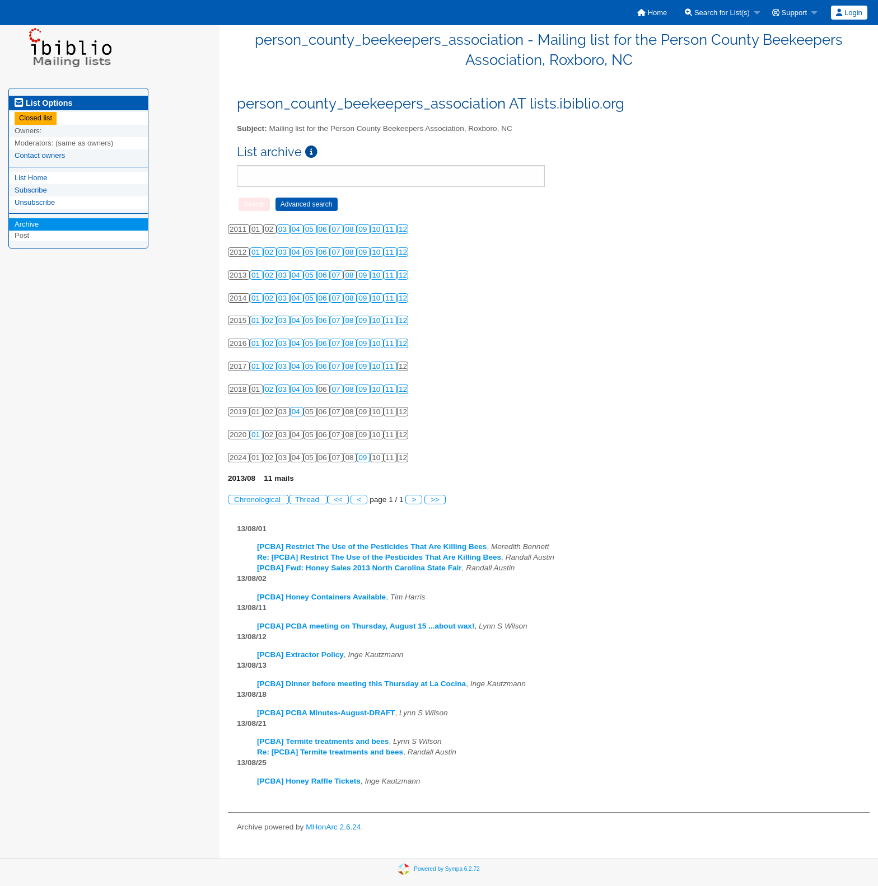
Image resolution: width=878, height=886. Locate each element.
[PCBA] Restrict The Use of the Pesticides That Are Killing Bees (372, 546)
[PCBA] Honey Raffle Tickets (309, 781)
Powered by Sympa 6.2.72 (446, 869)
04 (297, 229)
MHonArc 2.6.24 (333, 827)
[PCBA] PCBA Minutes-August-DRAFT (326, 713)
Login (849, 12)
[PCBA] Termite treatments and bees (323, 741)
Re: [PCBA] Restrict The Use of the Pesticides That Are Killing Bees (379, 557)
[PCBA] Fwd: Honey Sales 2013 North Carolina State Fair (359, 568)
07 (336, 229)
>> (435, 499)
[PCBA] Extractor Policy (300, 654)
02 (270, 252)
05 (310, 229)
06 (324, 229)
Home (652, 12)
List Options (43, 103)
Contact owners (40, 155)
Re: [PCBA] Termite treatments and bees (330, 752)
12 (403, 229)
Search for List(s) (717, 12)
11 (390, 229)
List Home (31, 178)
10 (377, 229)
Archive (27, 224)
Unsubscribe (35, 202)
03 (283, 229)
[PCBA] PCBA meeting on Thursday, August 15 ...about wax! (365, 626)
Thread (308, 499)
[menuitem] (652, 12)
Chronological (258, 499)
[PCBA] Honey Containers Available (321, 597)
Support (789, 12)
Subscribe (31, 190)
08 (350, 229)
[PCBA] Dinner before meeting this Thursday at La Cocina (361, 683)
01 (256, 252)
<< (338, 499)
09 (363, 229)
